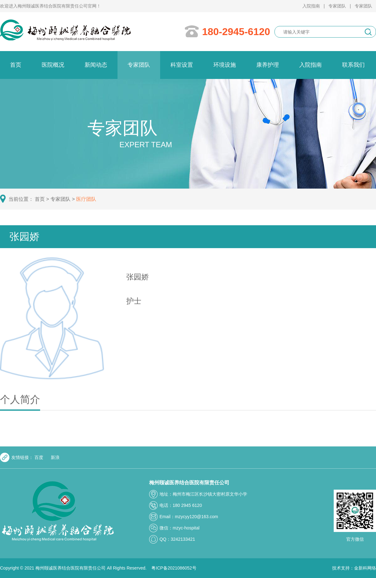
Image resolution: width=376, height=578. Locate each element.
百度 (39, 458)
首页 (42, 199)
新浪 (55, 458)
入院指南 (311, 5)
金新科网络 (365, 567)
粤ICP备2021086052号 (173, 567)
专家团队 (337, 5)
